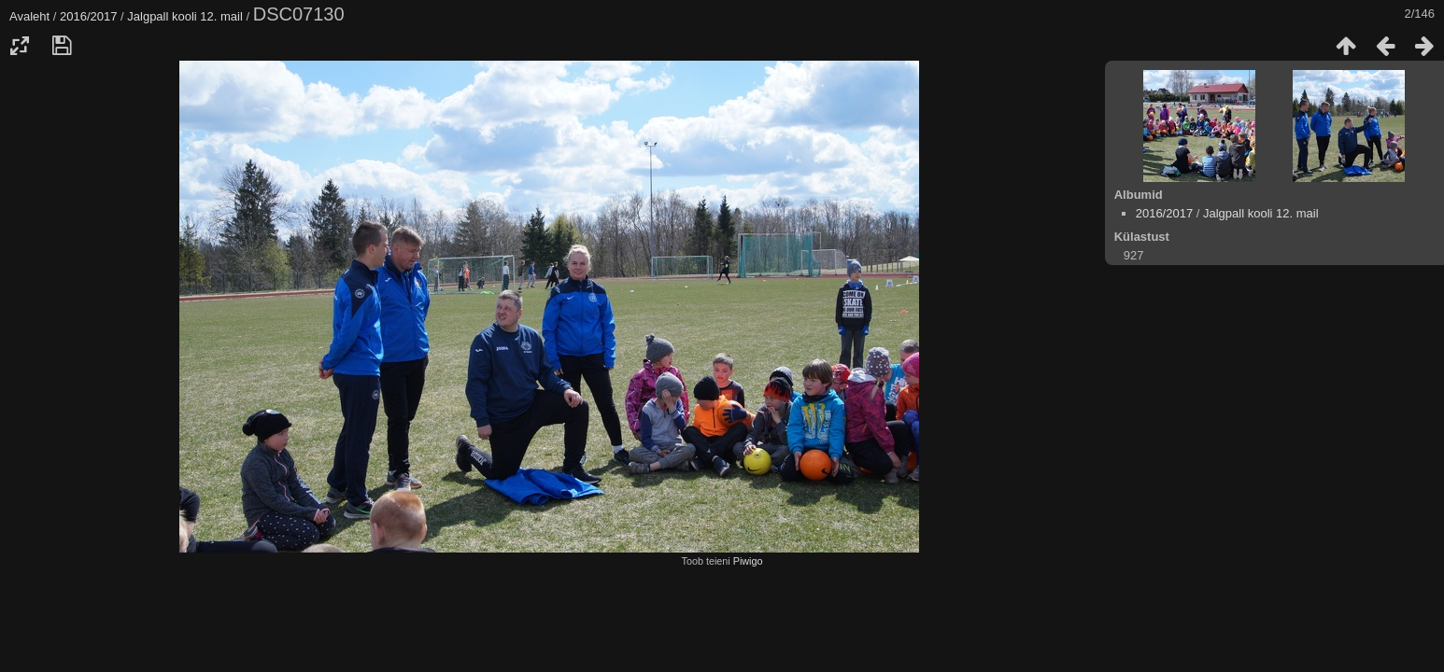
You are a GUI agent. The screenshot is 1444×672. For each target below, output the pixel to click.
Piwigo (748, 561)
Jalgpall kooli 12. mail (185, 16)
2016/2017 (88, 16)
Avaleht (29, 16)
